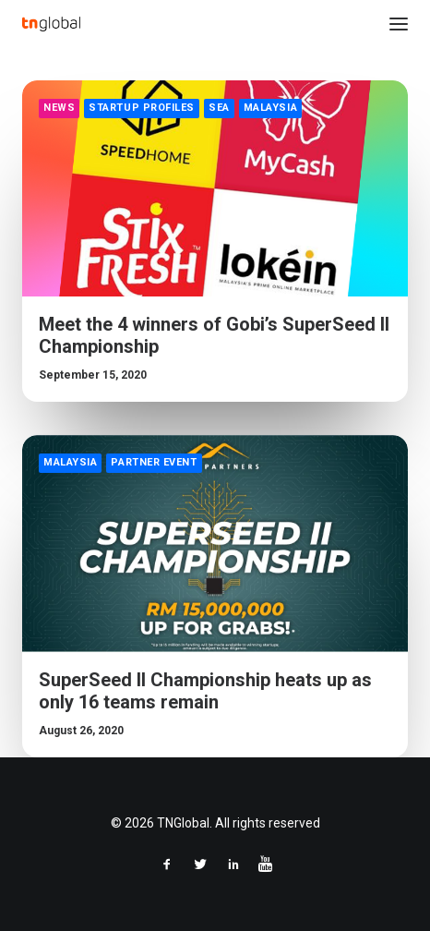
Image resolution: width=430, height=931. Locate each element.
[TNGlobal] (51, 24)
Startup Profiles (142, 108)
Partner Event (154, 462)
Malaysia (270, 108)
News (59, 108)
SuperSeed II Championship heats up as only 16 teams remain (205, 691)
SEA (219, 108)
